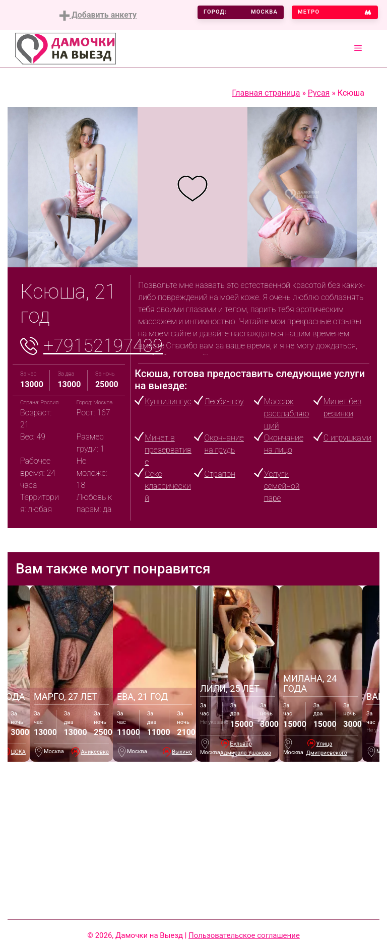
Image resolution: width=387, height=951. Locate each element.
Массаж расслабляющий (286, 413)
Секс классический (167, 486)
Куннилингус (168, 401)
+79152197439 (103, 345)
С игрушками (347, 438)
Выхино (182, 752)
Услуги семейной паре (282, 486)
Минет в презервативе (168, 450)
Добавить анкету (98, 15)
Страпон (219, 474)
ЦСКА (18, 752)
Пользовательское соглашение (244, 935)
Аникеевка (95, 752)
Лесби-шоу (223, 401)
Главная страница (266, 93)
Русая (319, 93)
